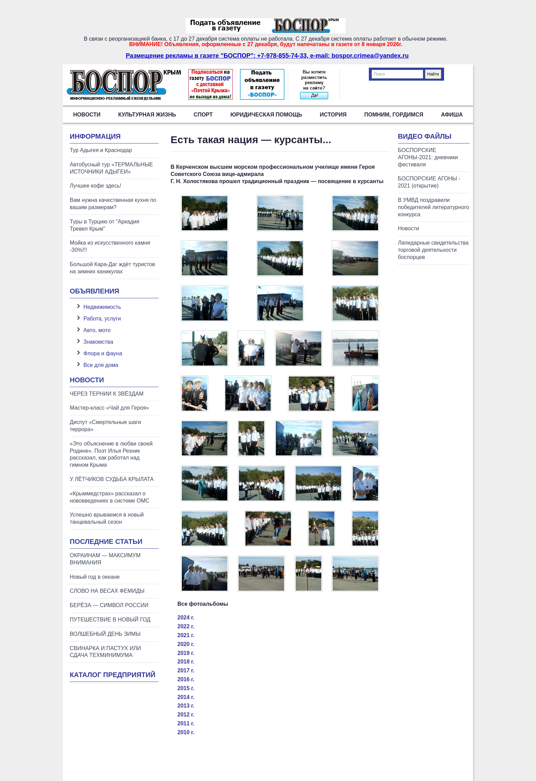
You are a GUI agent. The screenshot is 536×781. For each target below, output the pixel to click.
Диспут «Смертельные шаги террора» (105, 425)
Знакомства (98, 342)
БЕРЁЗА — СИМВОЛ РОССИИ (109, 605)
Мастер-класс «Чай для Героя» (109, 408)
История (333, 115)
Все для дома (100, 365)
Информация (95, 136)
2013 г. (186, 706)
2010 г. (186, 732)
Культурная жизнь (147, 115)
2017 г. (186, 670)
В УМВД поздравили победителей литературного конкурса (433, 207)
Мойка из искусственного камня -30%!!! (110, 246)
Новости (86, 115)
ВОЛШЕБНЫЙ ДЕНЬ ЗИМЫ (105, 634)
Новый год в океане (95, 577)
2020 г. (186, 644)
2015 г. (186, 688)
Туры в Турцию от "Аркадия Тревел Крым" (104, 225)
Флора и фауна (102, 353)
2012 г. (186, 714)
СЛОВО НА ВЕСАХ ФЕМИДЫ (107, 591)
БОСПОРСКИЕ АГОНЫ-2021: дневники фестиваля (428, 157)
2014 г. (186, 697)
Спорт (203, 115)
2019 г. (186, 653)
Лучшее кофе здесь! (95, 186)
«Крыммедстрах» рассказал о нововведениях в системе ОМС (109, 497)
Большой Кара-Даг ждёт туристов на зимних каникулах (112, 267)
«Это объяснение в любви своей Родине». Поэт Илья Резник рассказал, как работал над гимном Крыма (111, 454)
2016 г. (186, 679)
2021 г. (186, 635)
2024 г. (186, 617)
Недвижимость (102, 307)
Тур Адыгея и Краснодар (101, 150)
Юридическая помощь (266, 115)
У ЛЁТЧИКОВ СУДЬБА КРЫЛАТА (112, 479)
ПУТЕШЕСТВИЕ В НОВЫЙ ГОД (110, 619)
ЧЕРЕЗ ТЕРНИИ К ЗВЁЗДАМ (107, 394)
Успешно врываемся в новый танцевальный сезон (107, 518)
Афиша (452, 115)
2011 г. (186, 723)
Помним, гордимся (393, 115)
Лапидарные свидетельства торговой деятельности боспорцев (433, 250)
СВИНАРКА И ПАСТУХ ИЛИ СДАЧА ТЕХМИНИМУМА (105, 651)
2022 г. (186, 626)
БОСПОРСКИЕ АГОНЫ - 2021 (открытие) (429, 182)
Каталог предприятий (113, 675)
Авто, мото (96, 330)
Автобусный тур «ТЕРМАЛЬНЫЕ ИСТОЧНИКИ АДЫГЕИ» (111, 168)
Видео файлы (425, 136)
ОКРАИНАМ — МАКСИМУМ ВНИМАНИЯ (105, 558)
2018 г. (186, 661)
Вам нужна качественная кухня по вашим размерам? (113, 203)
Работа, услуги (102, 318)
